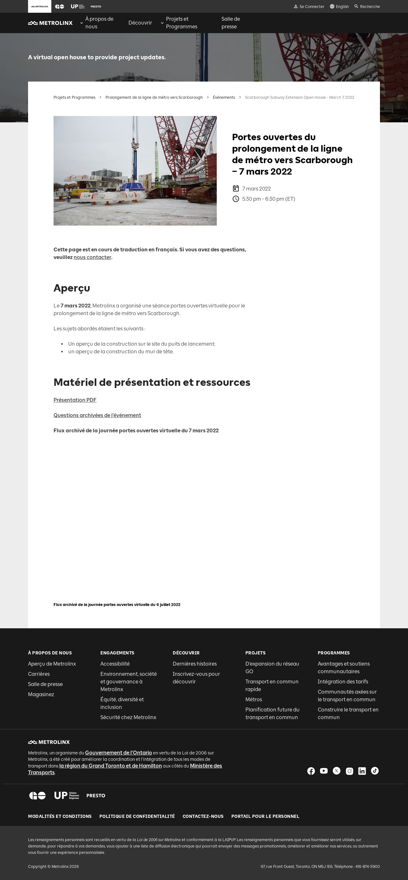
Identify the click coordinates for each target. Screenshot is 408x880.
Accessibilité (115, 664)
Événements (224, 97)
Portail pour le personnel (265, 817)
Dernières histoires (195, 664)
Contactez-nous (203, 817)
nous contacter (92, 257)
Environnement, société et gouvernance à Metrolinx (128, 681)
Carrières (39, 674)
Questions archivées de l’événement (97, 415)
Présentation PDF (75, 400)
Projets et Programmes (74, 97)
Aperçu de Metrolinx (52, 664)
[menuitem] (100, 23)
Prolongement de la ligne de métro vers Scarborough (154, 97)
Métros (253, 699)
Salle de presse (45, 684)
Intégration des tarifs (343, 682)
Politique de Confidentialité (137, 817)
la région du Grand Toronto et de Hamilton (110, 766)
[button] (60, 6)
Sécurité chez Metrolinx (128, 717)
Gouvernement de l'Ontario (118, 753)
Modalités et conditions (60, 817)
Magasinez (41, 694)
